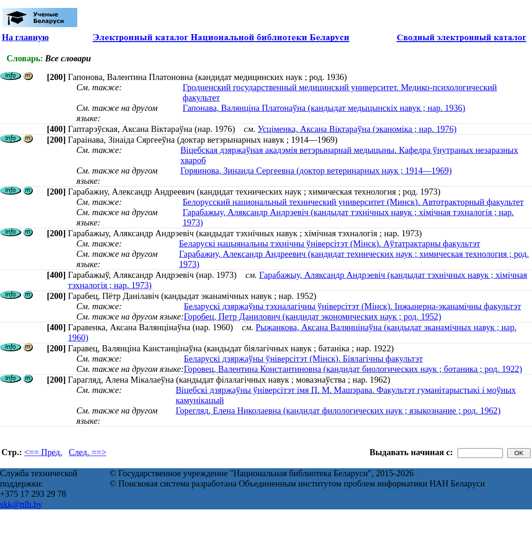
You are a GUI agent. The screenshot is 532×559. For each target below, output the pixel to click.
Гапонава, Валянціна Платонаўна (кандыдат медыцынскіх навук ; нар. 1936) (324, 108)
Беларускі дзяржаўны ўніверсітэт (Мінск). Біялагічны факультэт (303, 358)
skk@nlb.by (21, 504)
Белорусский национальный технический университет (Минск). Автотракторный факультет (353, 202)
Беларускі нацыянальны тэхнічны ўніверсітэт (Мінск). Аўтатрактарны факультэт (329, 243)
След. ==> (87, 452)
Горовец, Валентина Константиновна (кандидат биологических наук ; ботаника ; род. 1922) (353, 369)
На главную (25, 37)
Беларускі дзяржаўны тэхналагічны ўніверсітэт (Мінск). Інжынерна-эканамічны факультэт (352, 306)
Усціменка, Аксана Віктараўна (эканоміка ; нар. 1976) (357, 129)
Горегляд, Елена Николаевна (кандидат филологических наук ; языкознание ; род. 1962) (338, 410)
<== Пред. (43, 452)
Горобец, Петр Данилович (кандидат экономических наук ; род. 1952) (312, 316)
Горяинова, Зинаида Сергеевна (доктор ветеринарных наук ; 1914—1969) (315, 170)
